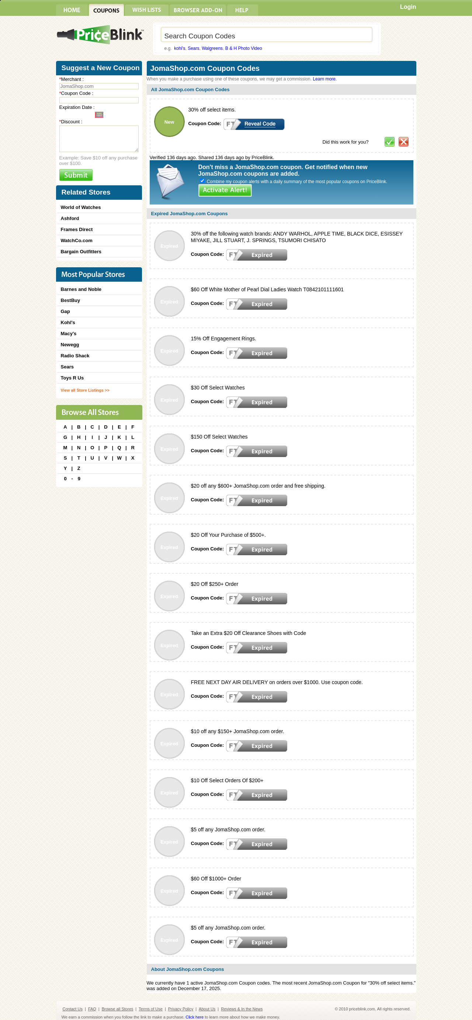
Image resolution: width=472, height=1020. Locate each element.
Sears (193, 48)
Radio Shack (75, 355)
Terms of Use (151, 1009)
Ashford (70, 218)
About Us (207, 1009)
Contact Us (73, 1009)
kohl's (179, 48)
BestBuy (70, 300)
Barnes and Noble (81, 289)
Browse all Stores (117, 1009)
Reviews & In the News (242, 1009)
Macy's (69, 333)
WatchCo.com (77, 240)
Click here (194, 1017)
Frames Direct (77, 229)
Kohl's (68, 322)
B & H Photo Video (243, 48)
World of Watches (81, 207)
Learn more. (325, 79)
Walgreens (212, 48)
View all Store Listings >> (85, 390)
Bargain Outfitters (81, 251)
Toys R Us (72, 378)
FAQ (92, 1009)
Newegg (70, 344)
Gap (65, 311)
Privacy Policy (180, 1009)
